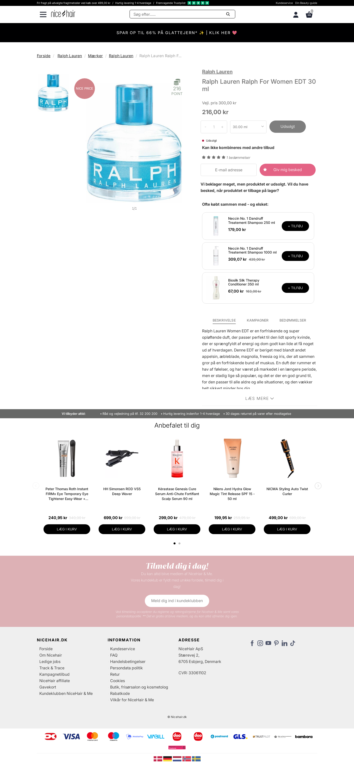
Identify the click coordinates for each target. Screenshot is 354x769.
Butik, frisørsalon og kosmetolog (139, 687)
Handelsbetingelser (128, 661)
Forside (43, 55)
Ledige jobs (49, 661)
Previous (37, 486)
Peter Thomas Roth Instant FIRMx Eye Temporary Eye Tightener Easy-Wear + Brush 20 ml (66, 494)
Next (317, 486)
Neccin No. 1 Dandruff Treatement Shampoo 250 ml (251, 220)
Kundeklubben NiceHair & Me (66, 693)
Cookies (117, 680)
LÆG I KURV (67, 529)
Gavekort (47, 687)
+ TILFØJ (295, 226)
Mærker (95, 55)
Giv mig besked (287, 169)
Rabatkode (120, 693)
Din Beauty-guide (306, 3)
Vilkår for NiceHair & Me (132, 699)
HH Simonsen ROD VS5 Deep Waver (122, 491)
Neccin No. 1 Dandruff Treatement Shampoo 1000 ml (252, 250)
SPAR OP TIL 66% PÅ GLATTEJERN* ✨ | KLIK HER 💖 (177, 32)
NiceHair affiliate (54, 680)
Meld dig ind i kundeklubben (177, 600)
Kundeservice (284, 3)
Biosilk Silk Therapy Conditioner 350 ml (243, 282)
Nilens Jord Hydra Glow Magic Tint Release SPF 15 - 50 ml (232, 494)
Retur (115, 674)
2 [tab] (180, 543)
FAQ (114, 655)
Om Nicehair (50, 655)
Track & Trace (51, 667)
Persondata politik (126, 667)
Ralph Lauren (70, 55)
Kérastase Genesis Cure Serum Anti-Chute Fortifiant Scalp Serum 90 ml (177, 494)
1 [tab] (174, 543)
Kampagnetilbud (54, 674)
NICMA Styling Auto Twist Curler (287, 491)
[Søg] (182, 14)
